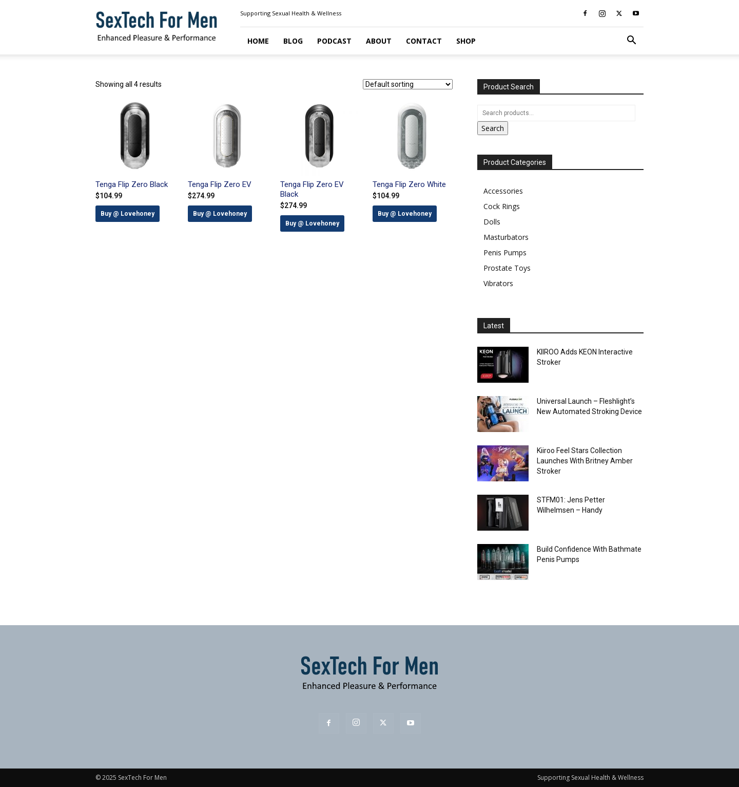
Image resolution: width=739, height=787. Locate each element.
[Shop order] (408, 84)
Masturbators (506, 237)
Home (258, 41)
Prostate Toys (507, 268)
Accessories (503, 191)
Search (492, 128)
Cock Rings (501, 206)
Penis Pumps (505, 252)
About (379, 41)
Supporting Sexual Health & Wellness (290, 13)
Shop (466, 41)
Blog (293, 41)
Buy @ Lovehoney (127, 213)
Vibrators (498, 283)
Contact (424, 41)
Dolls (491, 222)
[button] (631, 41)
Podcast (334, 41)
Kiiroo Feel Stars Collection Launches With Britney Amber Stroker (585, 460)
